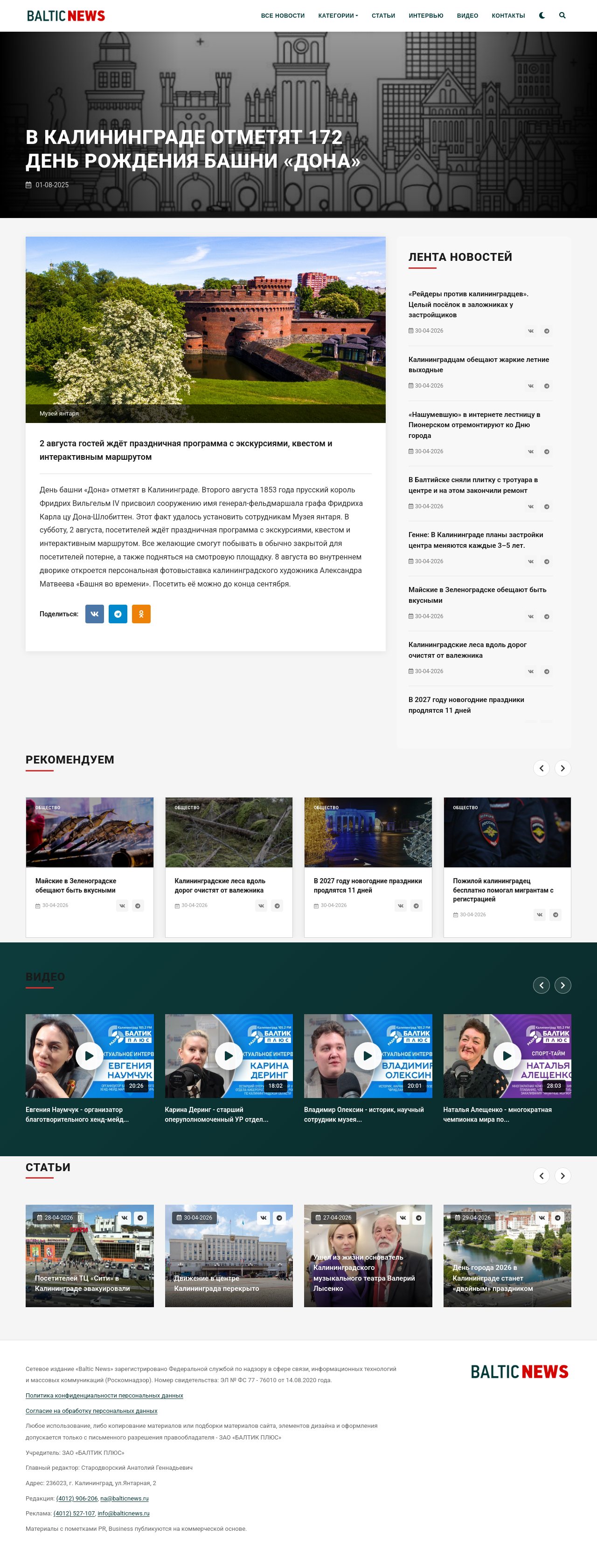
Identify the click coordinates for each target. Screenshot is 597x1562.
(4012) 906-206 (77, 1498)
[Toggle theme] (542, 16)
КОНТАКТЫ (508, 16)
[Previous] (541, 786)
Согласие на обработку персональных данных (92, 1410)
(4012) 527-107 (74, 1513)
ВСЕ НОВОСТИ (283, 16)
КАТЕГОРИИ (336, 16)
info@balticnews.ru (123, 1513)
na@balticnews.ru (124, 1498)
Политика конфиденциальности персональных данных (104, 1395)
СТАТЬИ (384, 16)
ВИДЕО (468, 16)
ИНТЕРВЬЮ (426, 16)
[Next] (563, 786)
